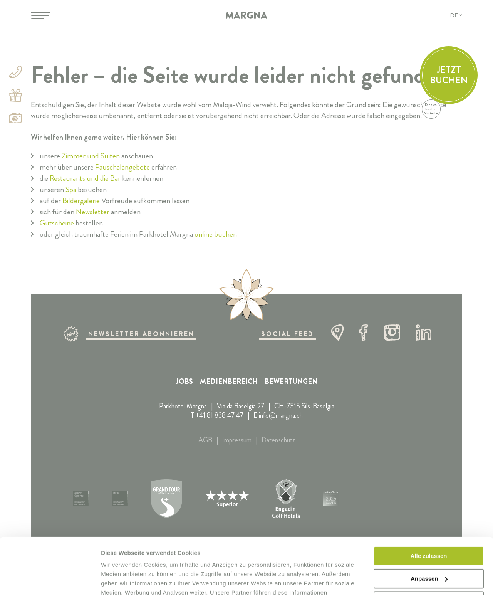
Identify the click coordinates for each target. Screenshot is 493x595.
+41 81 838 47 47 (219, 415)
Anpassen (429, 526)
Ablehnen (429, 548)
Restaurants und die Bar (85, 178)
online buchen (216, 234)
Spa (70, 189)
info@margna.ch (281, 415)
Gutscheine (57, 223)
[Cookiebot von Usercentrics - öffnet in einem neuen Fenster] (50, 580)
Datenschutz (278, 440)
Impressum (237, 440)
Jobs (184, 381)
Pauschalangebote (122, 167)
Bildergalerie (81, 200)
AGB (205, 440)
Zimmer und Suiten (91, 155)
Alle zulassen (428, 503)
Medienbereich (229, 381)
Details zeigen (120, 580)
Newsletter (92, 211)
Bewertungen (291, 381)
